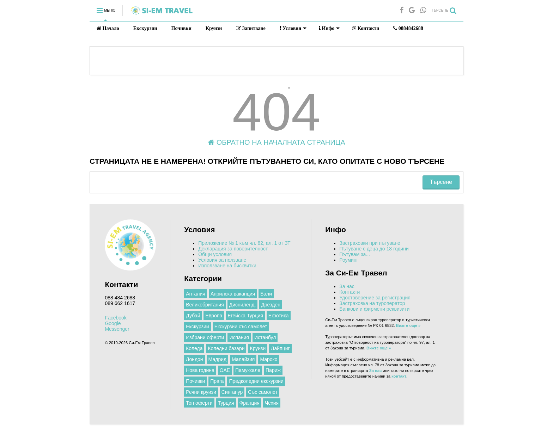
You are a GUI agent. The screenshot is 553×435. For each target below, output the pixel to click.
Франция (249, 403)
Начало (108, 28)
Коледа (194, 348)
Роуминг (348, 260)
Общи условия (215, 254)
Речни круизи (201, 392)
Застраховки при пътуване (369, 243)
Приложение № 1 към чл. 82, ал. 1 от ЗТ (244, 243)
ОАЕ (225, 370)
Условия (293, 28)
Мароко (268, 359)
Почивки (181, 28)
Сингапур (232, 392)
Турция (226, 403)
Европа (213, 315)
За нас (346, 286)
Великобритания (205, 304)
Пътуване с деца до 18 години (374, 248)
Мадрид (217, 359)
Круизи (214, 28)
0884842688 (408, 28)
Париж (273, 370)
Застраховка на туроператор (372, 303)
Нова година (200, 370)
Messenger (117, 329)
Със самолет (263, 392)
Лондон (194, 359)
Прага (217, 381)
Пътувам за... (354, 254)
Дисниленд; (242, 304)
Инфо (329, 28)
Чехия (272, 403)
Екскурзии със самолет (240, 326)
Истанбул (265, 337)
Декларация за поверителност (233, 248)
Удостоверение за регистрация (375, 297)
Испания (239, 337)
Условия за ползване (222, 260)
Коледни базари (226, 348)
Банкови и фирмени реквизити (374, 309)
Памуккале (247, 370)
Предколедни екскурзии (256, 381)
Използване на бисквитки (227, 265)
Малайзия (243, 359)
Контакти (365, 28)
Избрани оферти (205, 337)
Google (113, 323)
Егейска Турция (245, 315)
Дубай (193, 315)
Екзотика (278, 315)
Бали (266, 294)
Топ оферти (199, 403)
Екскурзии (145, 28)
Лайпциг (280, 348)
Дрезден (270, 304)
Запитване (251, 28)
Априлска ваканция (233, 294)
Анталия (195, 294)
